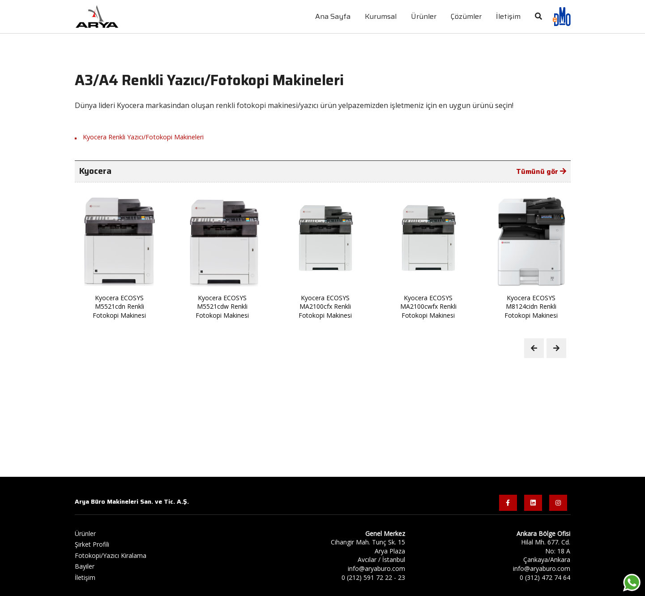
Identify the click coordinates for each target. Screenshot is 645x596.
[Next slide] (556, 348)
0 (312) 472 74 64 (545, 577)
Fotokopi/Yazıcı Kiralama (110, 555)
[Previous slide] (534, 348)
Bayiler (84, 566)
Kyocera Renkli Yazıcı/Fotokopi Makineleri (143, 137)
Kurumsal (381, 16)
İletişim (85, 577)
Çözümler (466, 16)
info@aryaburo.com (376, 568)
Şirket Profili (92, 544)
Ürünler (423, 16)
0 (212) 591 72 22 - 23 (373, 577)
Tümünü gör (541, 172)
